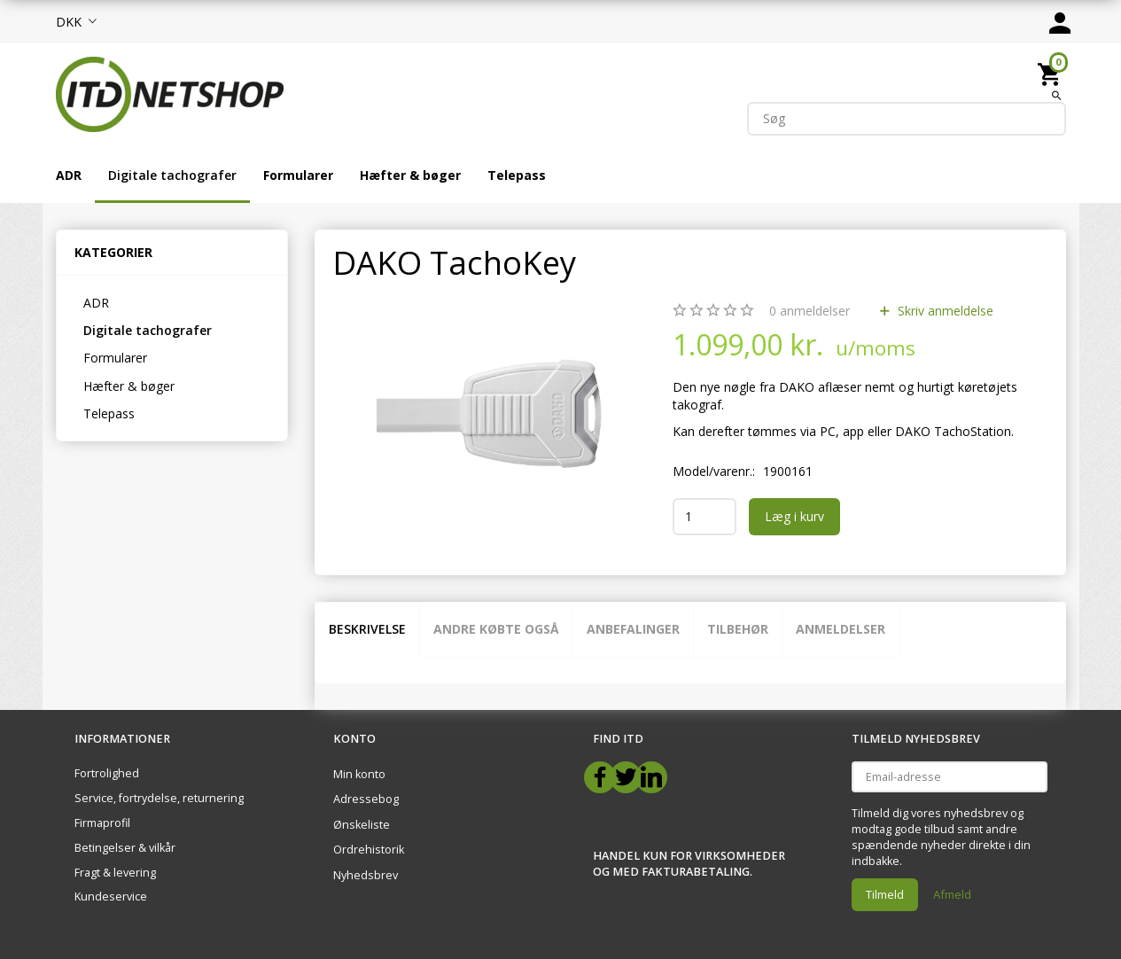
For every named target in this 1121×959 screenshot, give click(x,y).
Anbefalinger (633, 628)
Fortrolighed (106, 773)
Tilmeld (885, 894)
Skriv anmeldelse (943, 310)
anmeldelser (809, 310)
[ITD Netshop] (170, 92)
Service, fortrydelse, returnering (159, 798)
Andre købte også (496, 628)
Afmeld (952, 894)
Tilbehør (737, 628)
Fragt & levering (115, 872)
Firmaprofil (102, 822)
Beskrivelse (367, 628)
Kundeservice (110, 896)
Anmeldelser (840, 628)
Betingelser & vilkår (124, 847)
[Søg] (1057, 95)
